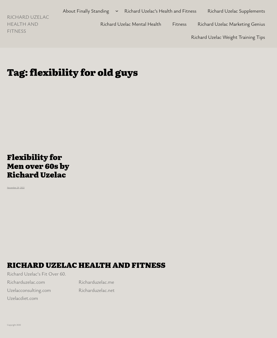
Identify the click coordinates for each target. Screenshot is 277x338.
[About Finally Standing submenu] (116, 10)
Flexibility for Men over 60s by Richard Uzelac (38, 166)
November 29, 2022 (16, 187)
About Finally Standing (86, 10)
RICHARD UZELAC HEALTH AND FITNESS (28, 23)
